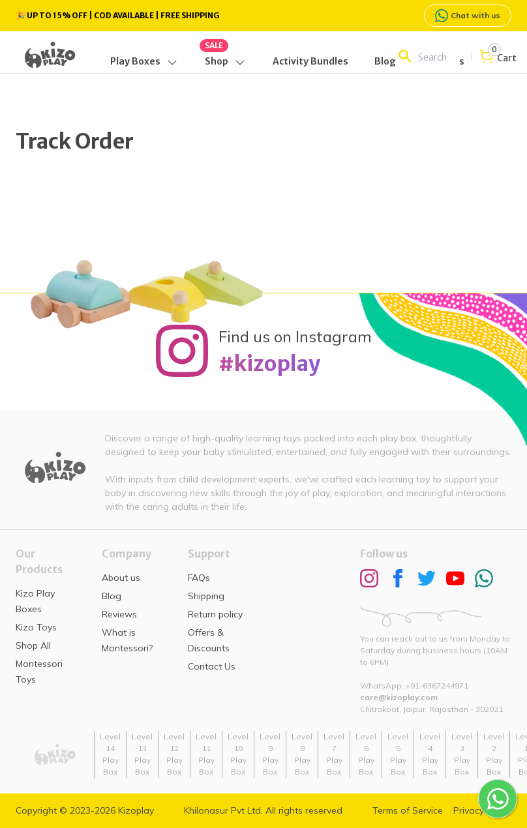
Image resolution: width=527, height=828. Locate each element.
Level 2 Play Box (493, 754)
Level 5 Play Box (397, 754)
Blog (111, 596)
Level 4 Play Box (429, 754)
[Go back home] (49, 55)
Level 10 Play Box (238, 754)
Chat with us (467, 15)
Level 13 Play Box (142, 754)
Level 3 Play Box (461, 754)
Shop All (33, 645)
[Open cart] (498, 57)
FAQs (199, 578)
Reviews (119, 614)
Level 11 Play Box (206, 754)
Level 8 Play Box (302, 754)
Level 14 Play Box (110, 754)
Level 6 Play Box (365, 754)
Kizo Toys (36, 627)
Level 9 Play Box (270, 754)
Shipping (206, 596)
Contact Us (211, 666)
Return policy (215, 614)
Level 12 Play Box (174, 754)
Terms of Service (407, 810)
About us (121, 578)
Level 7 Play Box (334, 754)
